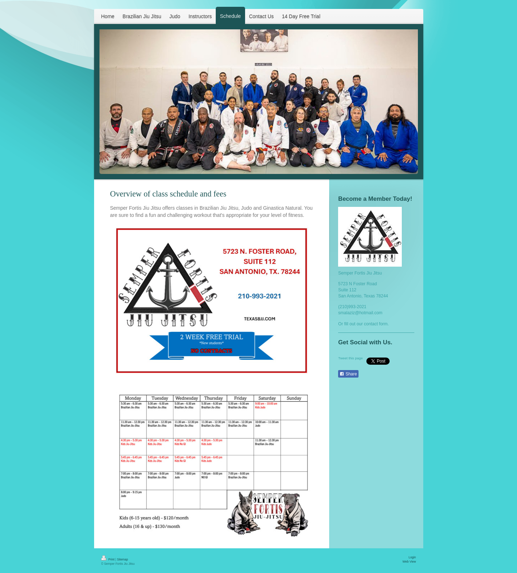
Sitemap (122, 559)
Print (108, 559)
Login (412, 557)
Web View (409, 561)
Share (348, 374)
